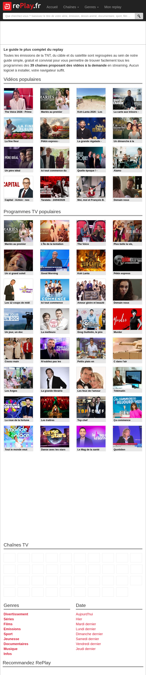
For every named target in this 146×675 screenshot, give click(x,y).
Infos (8, 654)
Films (8, 624)
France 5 (66, 557)
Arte (94, 557)
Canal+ (52, 557)
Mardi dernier (86, 624)
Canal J (23, 592)
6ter (52, 569)
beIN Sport (108, 580)
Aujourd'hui (84, 614)
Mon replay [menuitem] (112, 7)
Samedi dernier (87, 639)
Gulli (9, 592)
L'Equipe (136, 580)
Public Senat (108, 592)
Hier (79, 619)
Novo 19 (9, 580)
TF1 (9, 557)
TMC (122, 557)
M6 (80, 557)
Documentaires (16, 644)
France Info (23, 580)
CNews (38, 580)
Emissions (12, 629)
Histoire (122, 592)
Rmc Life (94, 569)
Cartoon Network (38, 592)
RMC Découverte (66, 569)
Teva (108, 569)
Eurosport (122, 580)
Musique (10, 649)
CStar (24, 569)
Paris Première (122, 569)
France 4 (9, 569)
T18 (136, 569)
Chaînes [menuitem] (71, 7)
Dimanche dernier (89, 634)
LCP (94, 592)
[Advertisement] (73, 32)
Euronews (80, 580)
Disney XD (52, 592)
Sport (8, 634)
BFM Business (66, 580)
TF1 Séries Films (38, 569)
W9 (108, 557)
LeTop (80, 592)
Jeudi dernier (86, 649)
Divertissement (16, 614)
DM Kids (66, 592)
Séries (9, 619)
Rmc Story (80, 569)
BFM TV (52, 580)
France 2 (23, 557)
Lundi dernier (86, 629)
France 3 (38, 557)
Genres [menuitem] (92, 7)
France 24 (94, 580)
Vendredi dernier (88, 644)
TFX (136, 557)
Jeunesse (11, 639)
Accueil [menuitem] (52, 7)
